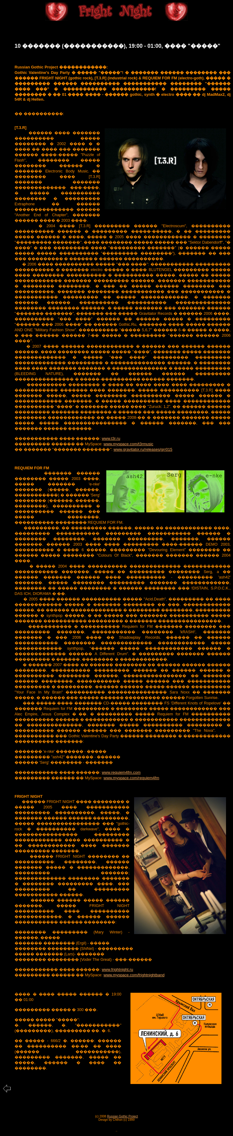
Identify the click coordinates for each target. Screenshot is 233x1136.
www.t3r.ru (111, 438)
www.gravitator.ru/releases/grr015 (142, 449)
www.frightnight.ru (117, 969)
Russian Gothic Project (122, 1116)
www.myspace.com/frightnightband (133, 975)
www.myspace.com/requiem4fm (131, 778)
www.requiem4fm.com (121, 772)
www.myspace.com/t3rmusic (128, 444)
